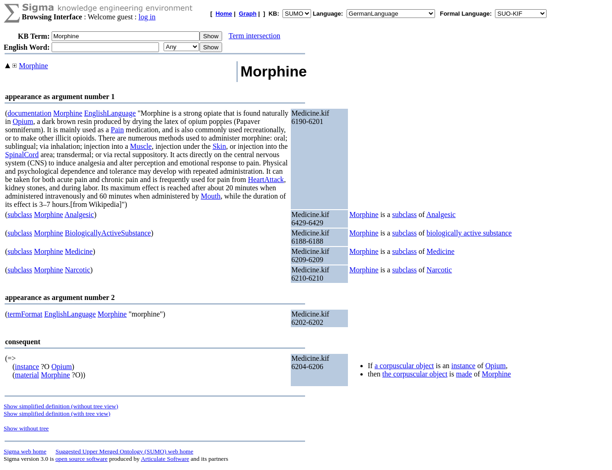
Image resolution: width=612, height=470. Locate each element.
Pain (117, 130)
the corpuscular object (414, 374)
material (27, 375)
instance (27, 366)
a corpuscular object (404, 366)
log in (147, 17)
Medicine (79, 251)
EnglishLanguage (110, 113)
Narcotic (77, 270)
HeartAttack (266, 179)
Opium (22, 121)
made (464, 374)
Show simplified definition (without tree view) (61, 406)
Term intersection (254, 36)
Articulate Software (165, 458)
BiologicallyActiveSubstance (108, 233)
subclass (19, 214)
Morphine (33, 66)
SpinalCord (22, 155)
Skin (219, 146)
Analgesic (79, 214)
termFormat (24, 314)
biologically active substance (469, 233)
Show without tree (26, 428)
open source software (81, 458)
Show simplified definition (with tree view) (57, 413)
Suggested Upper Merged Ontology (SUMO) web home (125, 451)
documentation (29, 113)
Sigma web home (25, 451)
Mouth (211, 196)
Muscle (141, 146)
